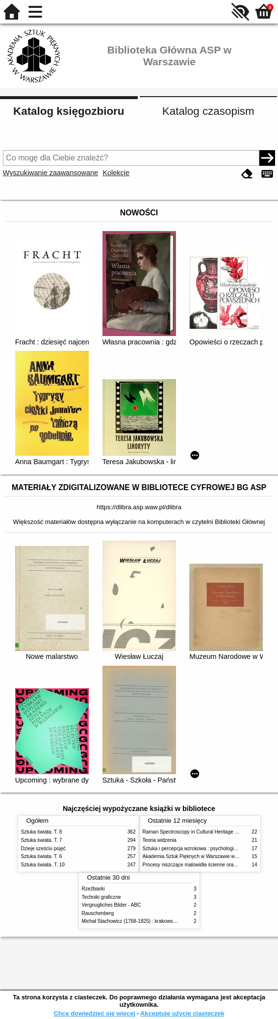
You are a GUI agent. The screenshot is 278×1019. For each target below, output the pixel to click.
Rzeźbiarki (93, 888)
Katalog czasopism (208, 111)
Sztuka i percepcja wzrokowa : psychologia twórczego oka (206, 848)
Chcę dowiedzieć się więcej (94, 1013)
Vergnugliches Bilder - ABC (111, 905)
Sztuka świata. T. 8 (41, 832)
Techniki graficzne (101, 897)
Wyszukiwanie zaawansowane (50, 173)
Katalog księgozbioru (68, 111)
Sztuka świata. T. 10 (43, 864)
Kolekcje (116, 173)
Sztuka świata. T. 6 (41, 856)
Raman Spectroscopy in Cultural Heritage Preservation (203, 832)
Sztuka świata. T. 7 (41, 840)
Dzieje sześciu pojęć (43, 848)
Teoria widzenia (160, 840)
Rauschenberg (98, 913)
